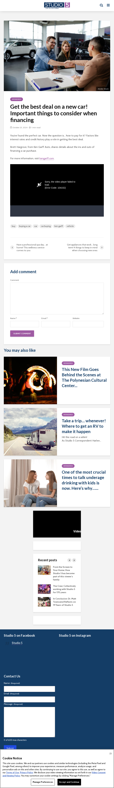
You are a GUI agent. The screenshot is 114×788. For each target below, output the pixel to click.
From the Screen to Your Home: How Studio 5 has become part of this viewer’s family (64, 573)
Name (13, 318)
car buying (46, 226)
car (35, 226)
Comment (14, 280)
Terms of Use (12, 772)
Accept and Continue (69, 782)
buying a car (24, 226)
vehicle (70, 226)
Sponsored (16, 99)
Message (13, 704)
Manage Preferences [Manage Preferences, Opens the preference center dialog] (43, 782)
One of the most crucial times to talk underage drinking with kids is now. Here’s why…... (84, 480)
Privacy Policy (26, 772)
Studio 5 (17, 643)
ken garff (58, 226)
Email (44, 318)
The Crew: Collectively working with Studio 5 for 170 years (64, 589)
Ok (110, 753)
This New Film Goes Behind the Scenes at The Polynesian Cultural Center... (84, 377)
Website (76, 318)
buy (13, 226)
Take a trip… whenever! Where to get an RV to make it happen (84, 426)
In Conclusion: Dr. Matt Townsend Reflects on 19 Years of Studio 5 (64, 601)
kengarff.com (46, 158)
